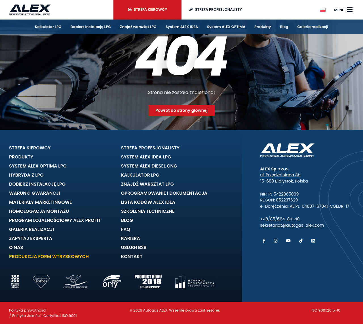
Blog (284, 26)
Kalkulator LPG (48, 26)
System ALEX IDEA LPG (146, 157)
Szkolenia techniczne (148, 211)
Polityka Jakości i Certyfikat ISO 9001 (44, 315)
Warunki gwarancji (34, 193)
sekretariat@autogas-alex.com (292, 225)
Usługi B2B (134, 247)
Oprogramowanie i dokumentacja (164, 193)
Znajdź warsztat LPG (138, 26)
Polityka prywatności (27, 310)
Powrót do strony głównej (181, 110)
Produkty (262, 26)
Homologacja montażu (39, 211)
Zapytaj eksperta (30, 238)
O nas (16, 247)
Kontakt (131, 256)
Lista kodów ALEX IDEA (148, 202)
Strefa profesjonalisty (215, 9)
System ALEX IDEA (182, 26)
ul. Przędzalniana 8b (280, 175)
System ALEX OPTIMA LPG (38, 166)
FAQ (125, 229)
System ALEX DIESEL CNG (149, 166)
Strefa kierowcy (147, 9)
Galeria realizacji (312, 26)
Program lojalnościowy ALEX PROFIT (55, 220)
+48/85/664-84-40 (279, 219)
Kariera (130, 238)
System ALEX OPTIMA (226, 26)
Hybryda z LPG (26, 175)
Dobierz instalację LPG (91, 26)
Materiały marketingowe (40, 202)
